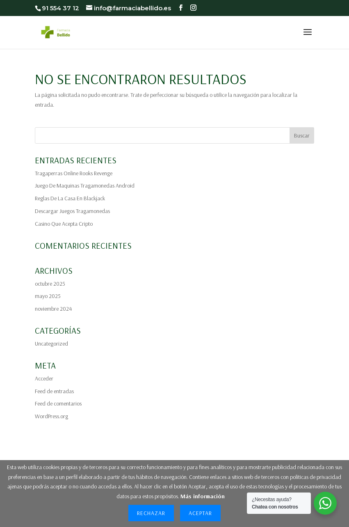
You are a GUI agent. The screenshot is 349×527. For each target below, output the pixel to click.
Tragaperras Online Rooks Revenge (73, 173)
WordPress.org (51, 416)
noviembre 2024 (53, 308)
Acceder (44, 378)
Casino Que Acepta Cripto (64, 223)
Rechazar (151, 513)
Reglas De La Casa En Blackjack (70, 198)
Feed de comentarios (58, 403)
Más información (202, 496)
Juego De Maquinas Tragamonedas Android (85, 185)
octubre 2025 (50, 283)
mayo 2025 (48, 296)
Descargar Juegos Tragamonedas (72, 211)
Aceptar (200, 513)
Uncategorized (51, 343)
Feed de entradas (54, 391)
